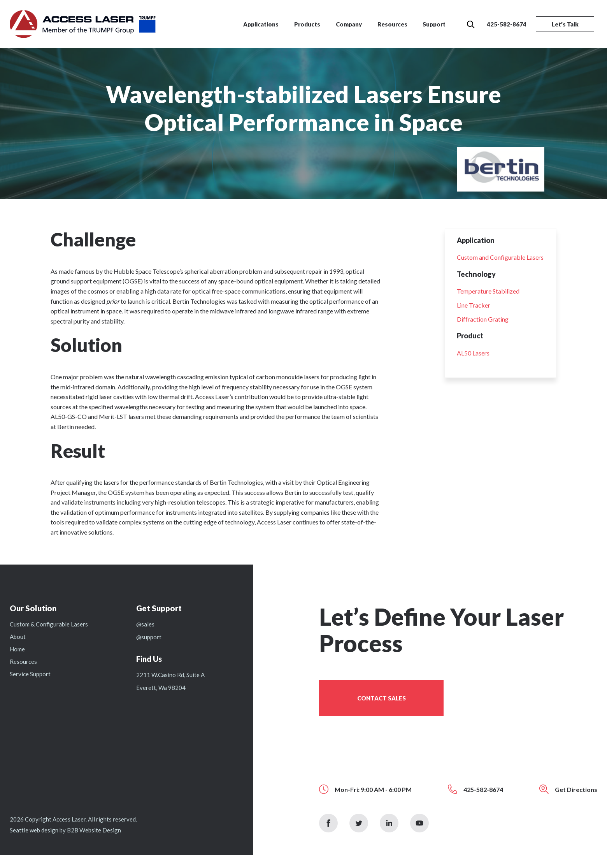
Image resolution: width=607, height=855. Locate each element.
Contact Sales (381, 698)
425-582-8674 (506, 24)
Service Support (30, 673)
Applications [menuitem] (261, 24)
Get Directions (576, 789)
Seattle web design (34, 830)
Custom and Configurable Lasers (500, 257)
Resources (23, 661)
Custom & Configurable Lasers (49, 624)
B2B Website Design (94, 830)
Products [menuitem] (307, 24)
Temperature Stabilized (488, 291)
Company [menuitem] (349, 24)
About (18, 636)
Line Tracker (473, 305)
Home (17, 649)
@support (148, 636)
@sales (145, 624)
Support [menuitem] (434, 24)
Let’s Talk (565, 24)
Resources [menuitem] (392, 24)
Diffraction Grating (483, 319)
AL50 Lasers (473, 353)
